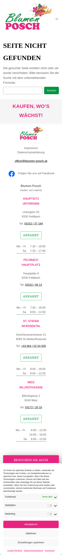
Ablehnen (31, 533)
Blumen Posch (31, 186)
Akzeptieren (31, 524)
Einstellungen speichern (31, 542)
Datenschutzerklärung (33, 550)
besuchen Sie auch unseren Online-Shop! (31, 462)
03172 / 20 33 (33, 407)
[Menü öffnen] (57, 19)
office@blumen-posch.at (31, 161)
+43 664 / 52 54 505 (33, 346)
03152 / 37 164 (33, 223)
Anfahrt (31, 235)
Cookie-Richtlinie (14, 550)
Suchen (51, 90)
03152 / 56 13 (33, 284)
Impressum (50, 550)
